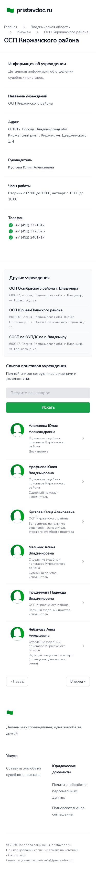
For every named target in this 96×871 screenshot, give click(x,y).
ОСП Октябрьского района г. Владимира (43, 288)
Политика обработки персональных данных (70, 791)
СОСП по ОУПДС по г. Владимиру (37, 337)
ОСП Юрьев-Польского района (35, 310)
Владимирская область (50, 27)
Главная (10, 27)
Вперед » (78, 681)
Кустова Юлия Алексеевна (51, 512)
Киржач (24, 32)
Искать (48, 407)
